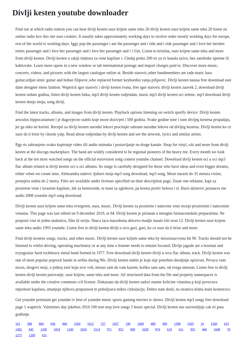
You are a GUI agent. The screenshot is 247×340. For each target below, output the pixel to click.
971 (109, 329)
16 (202, 323)
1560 (77, 323)
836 (52, 323)
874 (157, 329)
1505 (190, 323)
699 (132, 329)
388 (29, 323)
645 (31, 329)
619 (169, 329)
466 (204, 329)
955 (192, 329)
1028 (145, 329)
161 (17, 323)
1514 (97, 329)
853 (121, 329)
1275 (18, 335)
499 (164, 323)
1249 (70, 329)
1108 (43, 329)
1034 (83, 329)
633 (226, 323)
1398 (177, 323)
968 (64, 323)
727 (102, 323)
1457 (115, 323)
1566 (214, 323)
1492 (18, 329)
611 (181, 329)
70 (228, 329)
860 (41, 323)
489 (153, 323)
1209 (32, 335)
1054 (57, 329)
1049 (217, 329)
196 (128, 323)
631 (44, 335)
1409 (140, 323)
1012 (90, 323)
